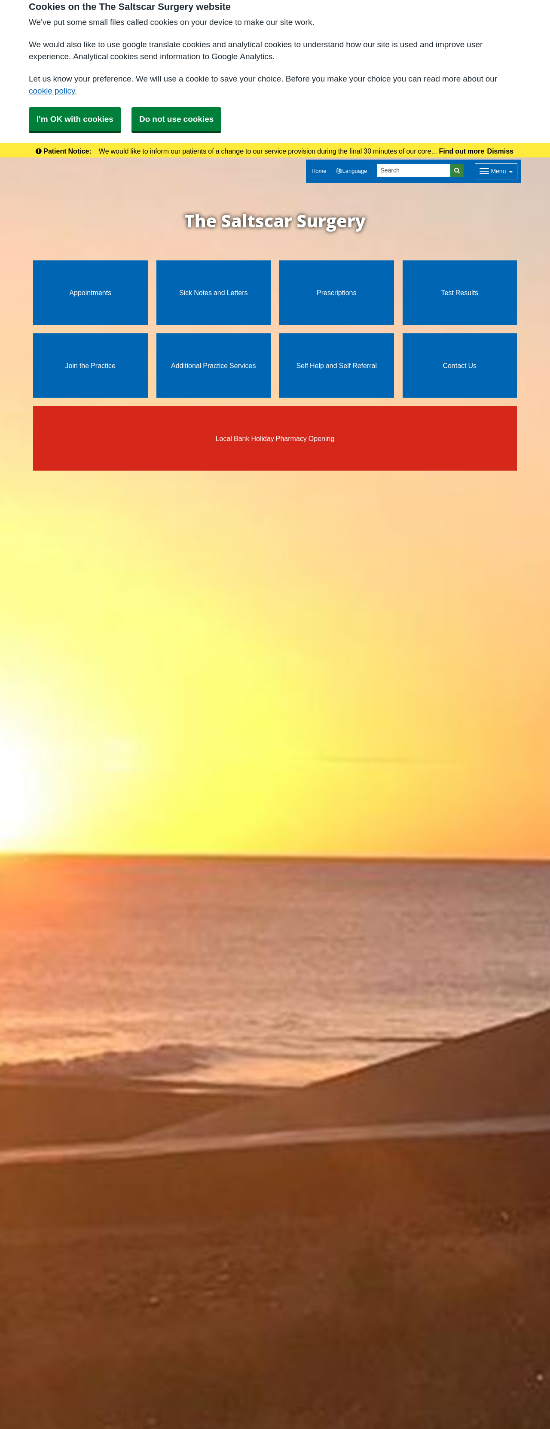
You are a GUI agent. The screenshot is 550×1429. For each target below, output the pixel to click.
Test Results (459, 292)
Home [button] (319, 171)
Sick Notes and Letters (213, 292)
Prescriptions (336, 292)
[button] (352, 171)
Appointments (90, 292)
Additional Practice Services (213, 365)
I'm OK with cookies (75, 119)
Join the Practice (90, 365)
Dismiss (500, 151)
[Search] (414, 170)
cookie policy (52, 91)
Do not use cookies (176, 119)
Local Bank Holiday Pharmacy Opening (275, 438)
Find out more (461, 151)
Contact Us (460, 365)
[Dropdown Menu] (496, 171)
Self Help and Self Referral (336, 365)
